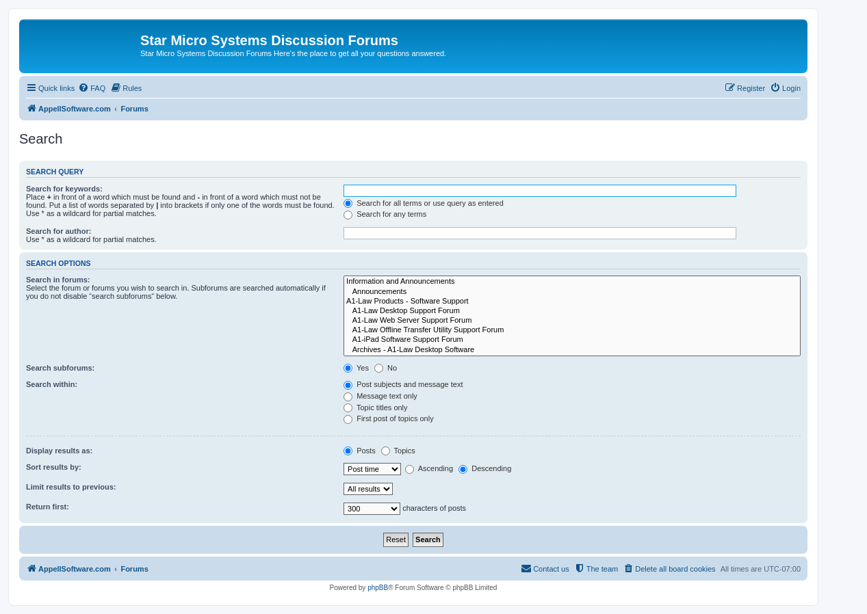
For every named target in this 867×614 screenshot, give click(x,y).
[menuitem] (91, 88)
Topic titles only (375, 407)
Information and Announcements (572, 281)
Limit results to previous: (71, 487)
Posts (360, 450)
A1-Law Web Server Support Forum (572, 320)
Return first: (47, 507)
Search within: (51, 384)
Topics (398, 450)
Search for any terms (385, 214)
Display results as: (59, 450)
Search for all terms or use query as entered (424, 203)
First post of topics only (389, 418)
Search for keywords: (64, 189)
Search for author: (58, 231)
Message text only (380, 396)
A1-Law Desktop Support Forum (572, 311)
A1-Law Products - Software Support (572, 301)
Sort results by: (53, 467)
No (385, 368)
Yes (356, 368)
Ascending (429, 468)
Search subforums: (60, 368)
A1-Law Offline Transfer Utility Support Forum (572, 330)
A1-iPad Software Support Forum (572, 340)
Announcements (572, 292)
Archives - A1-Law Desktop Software (572, 350)
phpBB (377, 587)
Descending (484, 468)
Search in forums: (58, 280)
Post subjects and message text (403, 384)
